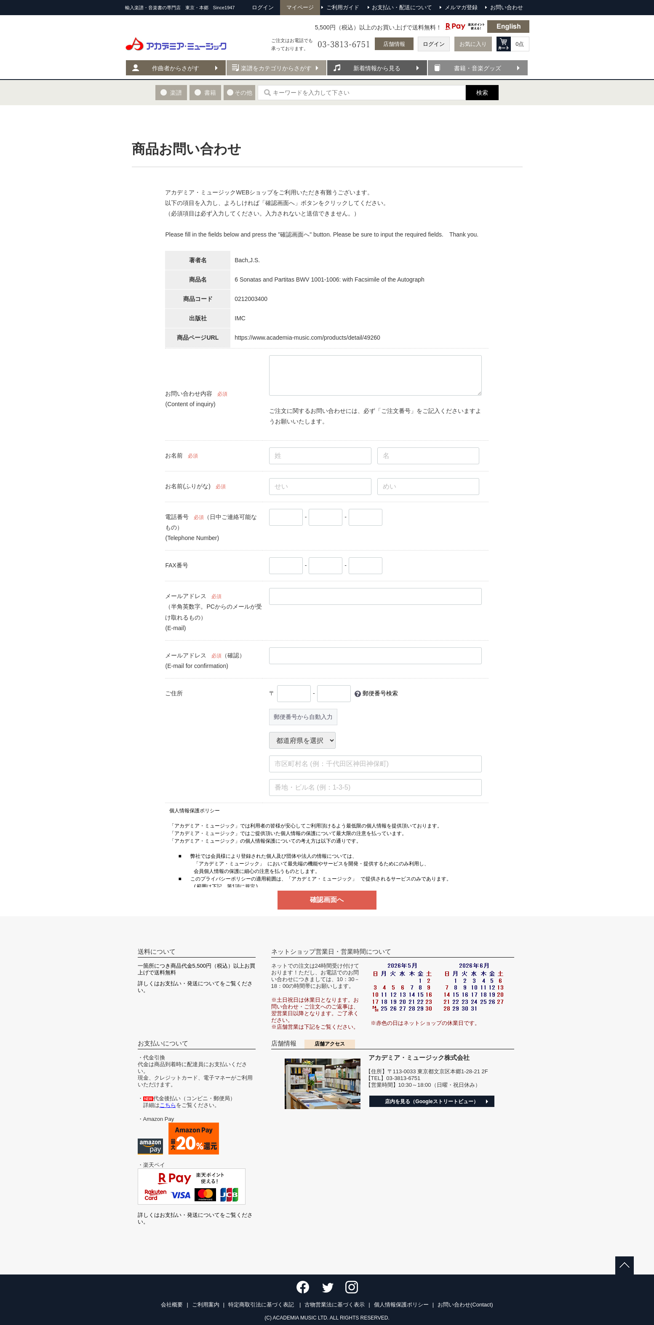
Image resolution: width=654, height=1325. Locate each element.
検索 (482, 92)
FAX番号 (176, 565)
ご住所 (174, 693)
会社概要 (172, 1304)
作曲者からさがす (175, 68)
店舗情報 (394, 44)
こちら (168, 1105)
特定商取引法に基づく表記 (262, 1304)
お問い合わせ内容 (188, 393)
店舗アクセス (330, 1044)
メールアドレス (185, 596)
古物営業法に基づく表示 (334, 1304)
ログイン (434, 44)
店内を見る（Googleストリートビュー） (431, 1101)
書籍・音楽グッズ (477, 68)
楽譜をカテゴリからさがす (276, 68)
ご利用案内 (205, 1304)
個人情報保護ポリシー (401, 1304)
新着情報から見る (376, 68)
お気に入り (473, 44)
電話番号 (177, 517)
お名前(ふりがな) (187, 486)
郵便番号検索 (380, 693)
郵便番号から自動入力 (303, 716)
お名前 (174, 455)
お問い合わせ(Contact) (465, 1304)
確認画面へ (327, 899)
